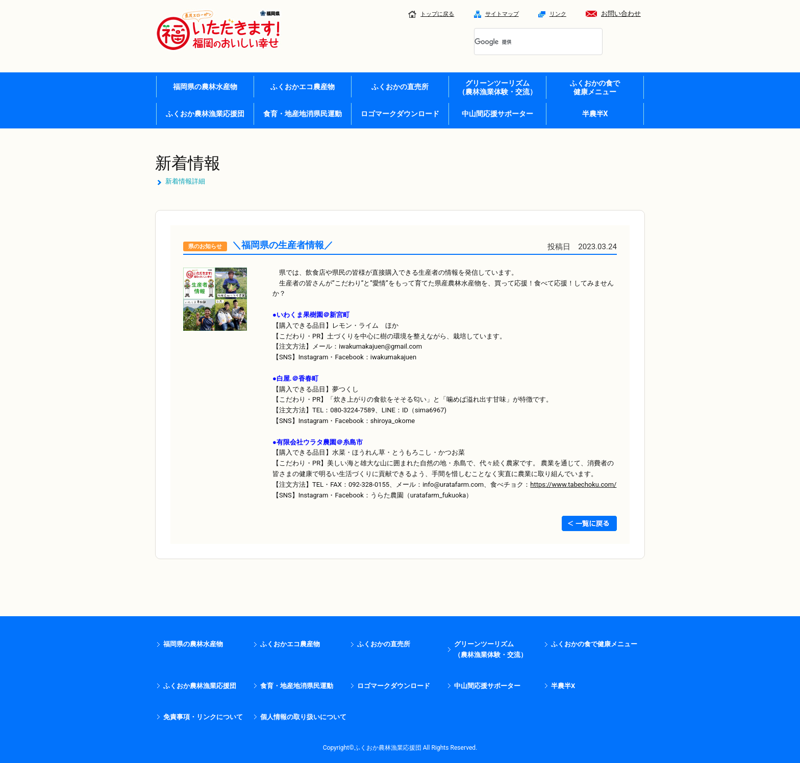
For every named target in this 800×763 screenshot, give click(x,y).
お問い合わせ (613, 13)
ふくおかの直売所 (400, 87)
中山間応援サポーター (497, 114)
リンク (552, 14)
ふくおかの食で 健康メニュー (595, 87)
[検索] (526, 42)
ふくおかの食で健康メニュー (594, 644)
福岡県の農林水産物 (205, 87)
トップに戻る (431, 14)
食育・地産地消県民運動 (302, 114)
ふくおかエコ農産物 (302, 87)
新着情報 (187, 163)
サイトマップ (496, 14)
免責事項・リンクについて (203, 717)
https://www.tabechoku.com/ (573, 484)
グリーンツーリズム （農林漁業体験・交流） (497, 87)
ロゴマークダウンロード (400, 114)
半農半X (595, 114)
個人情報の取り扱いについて (303, 717)
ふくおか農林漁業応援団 (205, 114)
